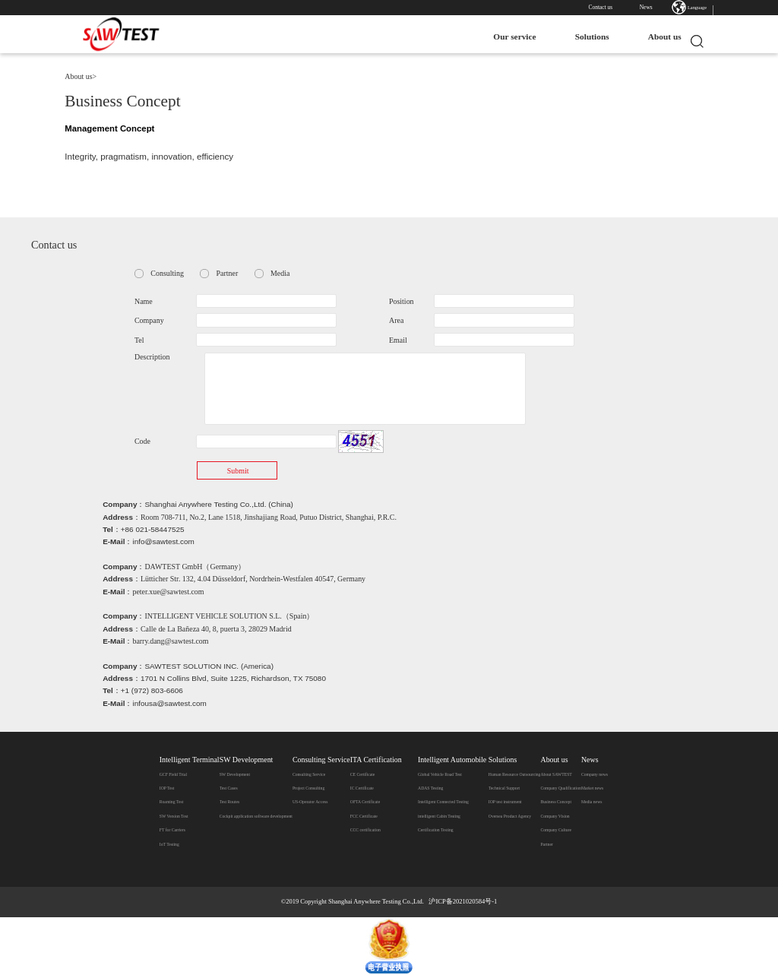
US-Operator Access (310, 801)
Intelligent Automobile (452, 759)
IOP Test (167, 788)
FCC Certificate (364, 816)
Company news (594, 774)
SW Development (247, 759)
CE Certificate (362, 774)
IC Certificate (362, 788)
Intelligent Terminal (190, 759)
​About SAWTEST (555, 774)
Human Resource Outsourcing (515, 774)
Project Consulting (308, 788)
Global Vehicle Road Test (440, 774)
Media (279, 273)
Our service (507, 36)
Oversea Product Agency (510, 816)
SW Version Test (174, 816)
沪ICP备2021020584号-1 (463, 901)
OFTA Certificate (365, 801)
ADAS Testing (430, 788)
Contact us (601, 7)
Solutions (585, 36)
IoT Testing (169, 844)
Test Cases (229, 788)
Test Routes (230, 801)
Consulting (167, 273)
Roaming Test (171, 801)
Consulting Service (321, 759)
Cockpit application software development (256, 816)
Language (697, 7)
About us (657, 36)
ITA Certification (376, 759)
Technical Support (504, 788)
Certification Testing (436, 830)
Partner (228, 273)
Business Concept (555, 801)
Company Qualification (560, 788)
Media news (591, 801)
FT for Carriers (172, 830)
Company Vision (554, 816)
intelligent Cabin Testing (439, 816)
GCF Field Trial (173, 774)
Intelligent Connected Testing (443, 801)
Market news (592, 788)
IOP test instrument (505, 801)
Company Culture (555, 830)
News (646, 7)
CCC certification (365, 830)
